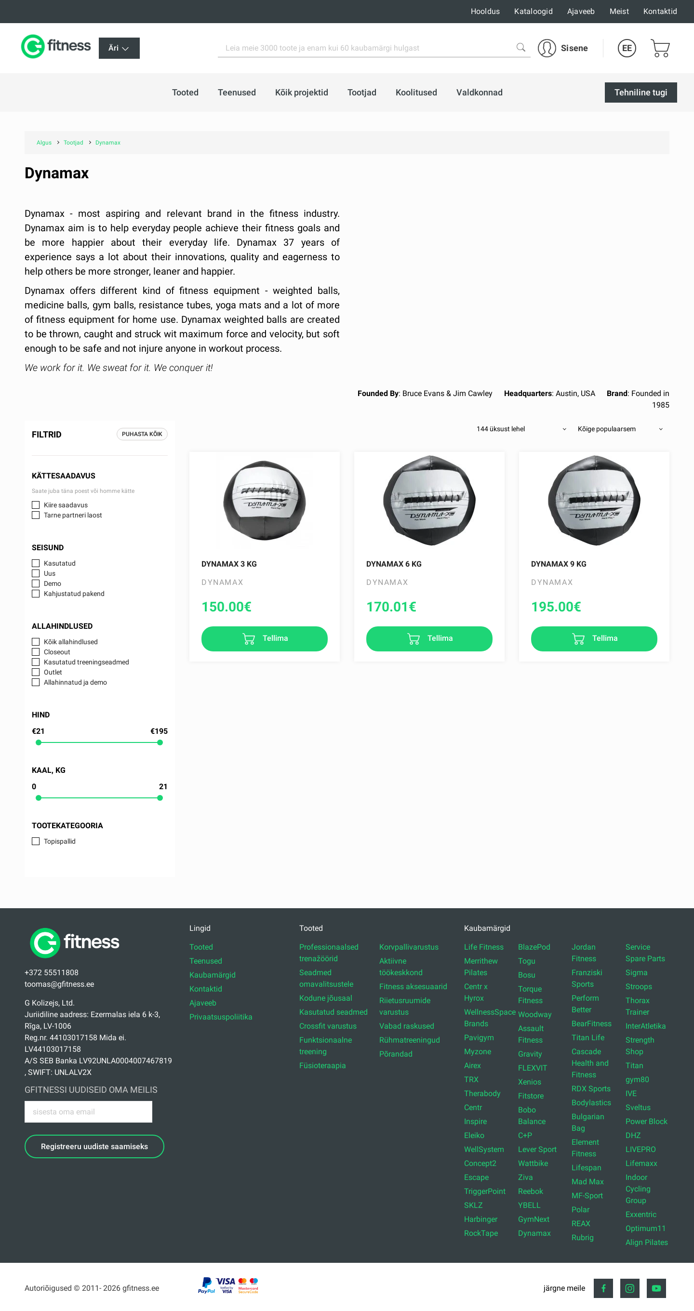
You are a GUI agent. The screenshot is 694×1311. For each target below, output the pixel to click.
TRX (471, 1079)
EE (627, 48)
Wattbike (533, 1163)
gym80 (637, 1079)
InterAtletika (646, 1026)
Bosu (526, 975)
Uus (49, 573)
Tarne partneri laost (73, 515)
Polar (580, 1209)
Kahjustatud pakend (74, 593)
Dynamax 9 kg (559, 564)
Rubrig (583, 1237)
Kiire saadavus (66, 505)
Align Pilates (647, 1242)
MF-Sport (587, 1195)
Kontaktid (660, 11)
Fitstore (531, 1095)
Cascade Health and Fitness (590, 1063)
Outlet (53, 672)
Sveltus (638, 1107)
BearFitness (592, 1023)
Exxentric (641, 1214)
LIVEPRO (641, 1149)
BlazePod (534, 947)
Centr (473, 1107)
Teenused (205, 961)
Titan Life (588, 1037)
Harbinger (480, 1219)
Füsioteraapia (322, 1065)
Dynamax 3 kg (229, 564)
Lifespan (586, 1167)
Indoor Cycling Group (638, 1189)
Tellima (274, 638)
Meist (619, 11)
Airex (472, 1065)
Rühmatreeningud (409, 1040)
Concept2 (480, 1163)
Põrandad (396, 1054)
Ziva (525, 1177)
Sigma (637, 972)
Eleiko (474, 1135)
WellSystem (484, 1149)
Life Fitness (484, 947)
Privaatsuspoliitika (221, 1016)
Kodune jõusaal (325, 998)
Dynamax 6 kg (394, 564)
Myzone (477, 1051)
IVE (631, 1093)
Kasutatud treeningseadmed (86, 662)
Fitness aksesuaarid (413, 986)
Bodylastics (591, 1102)
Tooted (201, 947)
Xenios (529, 1081)
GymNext (533, 1219)
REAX (581, 1223)
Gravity (530, 1054)
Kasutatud (60, 563)
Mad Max (588, 1181)
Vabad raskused (406, 1026)
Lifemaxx (641, 1163)
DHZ (633, 1135)
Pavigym (479, 1037)
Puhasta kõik (142, 434)
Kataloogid (533, 11)
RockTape (481, 1233)
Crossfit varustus (328, 1026)
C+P (525, 1135)
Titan (634, 1065)
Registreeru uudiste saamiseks (94, 1146)
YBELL (529, 1205)
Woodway (535, 1014)
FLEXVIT (532, 1068)
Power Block (646, 1121)
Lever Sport (537, 1149)
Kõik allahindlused (71, 642)
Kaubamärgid (212, 975)
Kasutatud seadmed (333, 1012)
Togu (526, 961)
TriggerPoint (485, 1191)
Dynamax (534, 1233)
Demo (52, 583)
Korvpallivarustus (409, 947)
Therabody (482, 1093)
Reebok (530, 1191)
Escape (476, 1177)
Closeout (57, 652)
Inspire (475, 1121)
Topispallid (60, 841)
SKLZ (473, 1205)
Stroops (639, 986)
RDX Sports (591, 1088)
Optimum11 (646, 1228)
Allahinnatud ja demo (75, 682)
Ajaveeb (581, 11)
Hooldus (485, 11)
